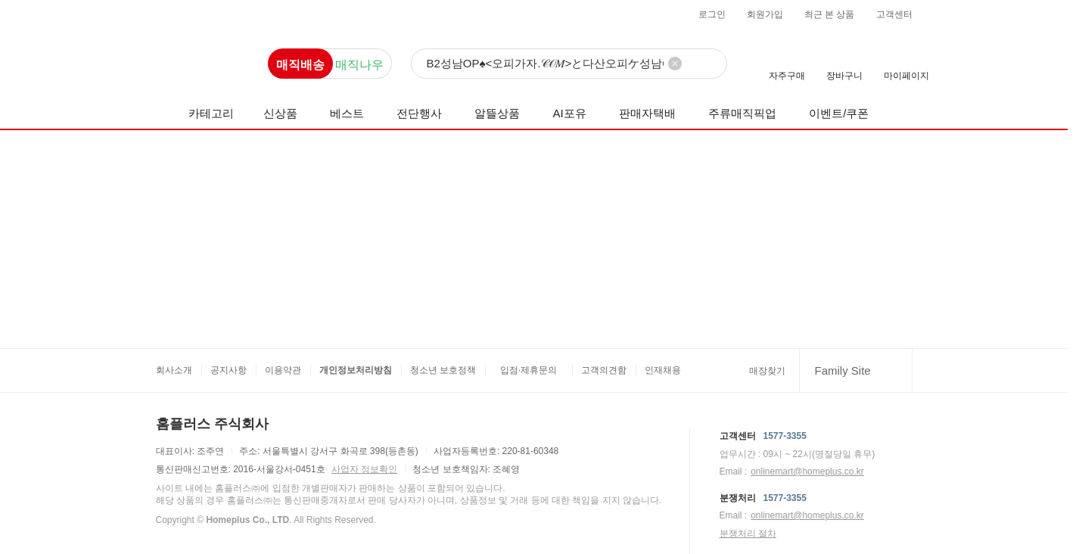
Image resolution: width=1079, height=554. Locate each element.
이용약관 (283, 370)
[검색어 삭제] (675, 63)
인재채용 (663, 370)
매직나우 (359, 64)
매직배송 (300, 64)
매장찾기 (767, 371)
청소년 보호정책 (443, 370)
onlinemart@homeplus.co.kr (807, 471)
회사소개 (174, 370)
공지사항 (228, 370)
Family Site (843, 370)
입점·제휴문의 (528, 370)
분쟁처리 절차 (748, 533)
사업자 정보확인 (364, 469)
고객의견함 (604, 370)
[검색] (569, 64)
